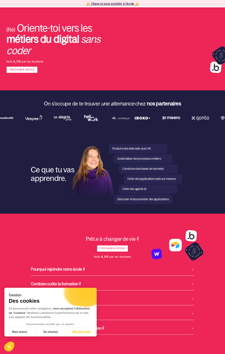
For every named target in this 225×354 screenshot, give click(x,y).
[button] (112, 273)
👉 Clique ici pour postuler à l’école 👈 (112, 3)
